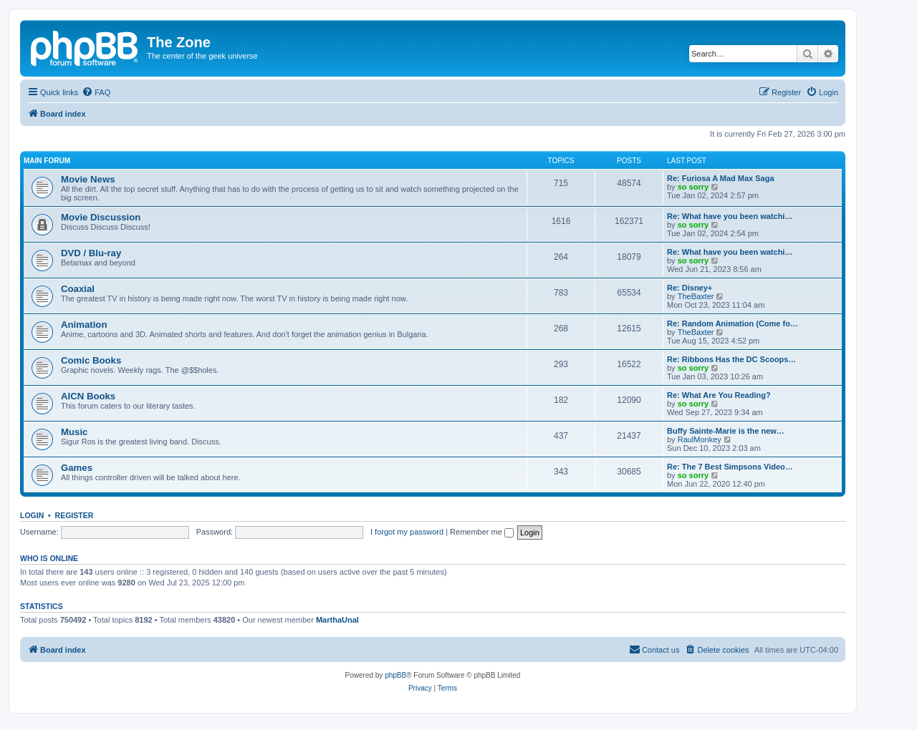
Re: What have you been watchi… (729, 216)
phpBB (395, 675)
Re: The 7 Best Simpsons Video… (730, 466)
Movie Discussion (100, 217)
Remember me (482, 531)
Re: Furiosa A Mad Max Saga (720, 178)
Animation (84, 324)
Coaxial (78, 288)
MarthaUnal (337, 619)
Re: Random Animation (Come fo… (732, 323)
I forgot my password (406, 531)
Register (74, 515)
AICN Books (88, 396)
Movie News (88, 179)
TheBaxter (696, 296)
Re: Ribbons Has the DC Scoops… (731, 359)
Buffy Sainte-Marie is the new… (725, 431)
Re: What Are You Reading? (719, 395)
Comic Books (91, 360)
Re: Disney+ (689, 287)
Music (74, 432)
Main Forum (47, 161)
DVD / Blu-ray (91, 253)
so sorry (693, 186)
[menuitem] (96, 92)
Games (76, 467)
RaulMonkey (699, 439)
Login (32, 515)
